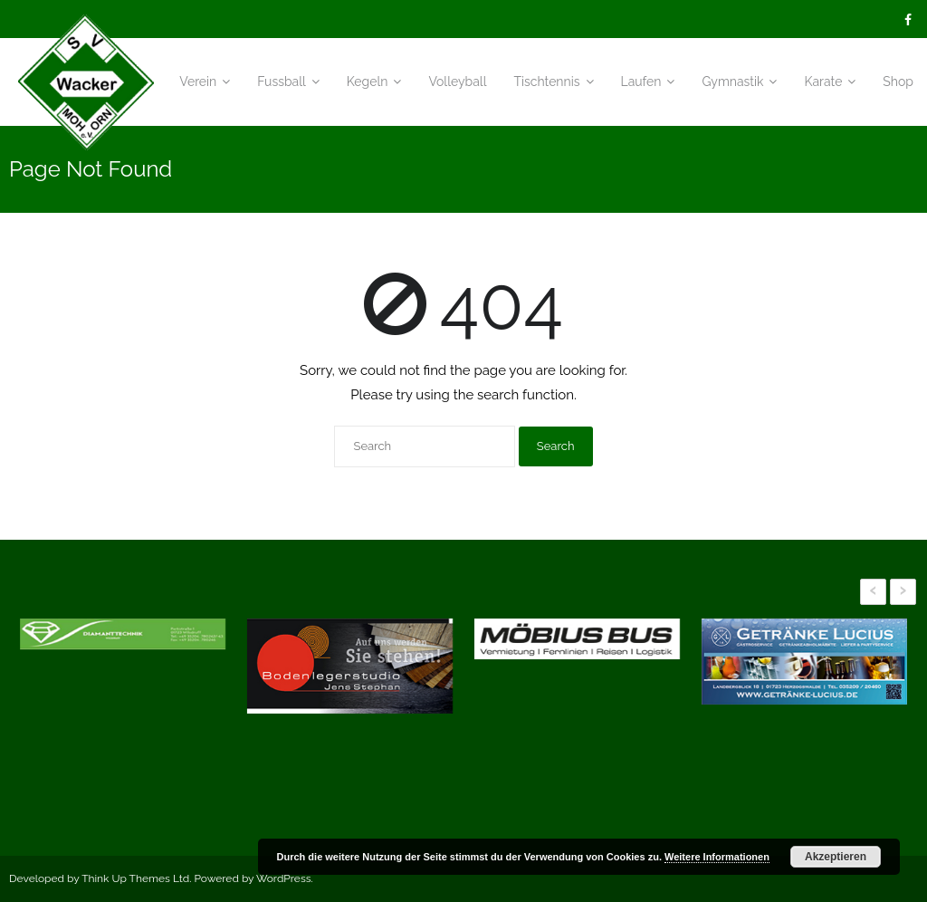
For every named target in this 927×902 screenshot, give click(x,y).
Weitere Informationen (716, 856)
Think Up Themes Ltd (135, 878)
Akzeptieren (835, 856)
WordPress (283, 878)
